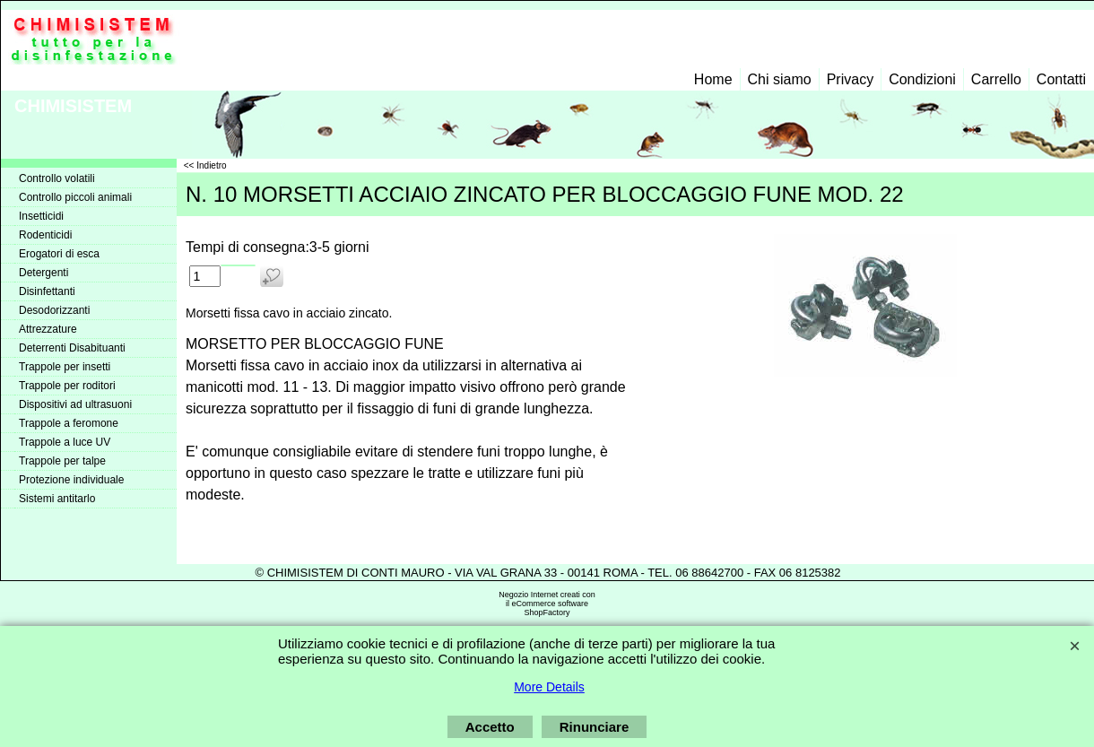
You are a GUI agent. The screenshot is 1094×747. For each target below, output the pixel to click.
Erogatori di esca (59, 254)
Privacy (850, 79)
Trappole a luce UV (64, 442)
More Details (549, 687)
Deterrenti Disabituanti (72, 348)
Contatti (1061, 79)
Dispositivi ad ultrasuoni (75, 404)
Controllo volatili (57, 178)
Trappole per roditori (67, 385)
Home (713, 79)
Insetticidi (41, 216)
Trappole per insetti (64, 366)
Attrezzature (48, 329)
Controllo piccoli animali (75, 197)
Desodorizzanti (54, 310)
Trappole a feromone (68, 423)
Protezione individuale (71, 479)
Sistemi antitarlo (57, 498)
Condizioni (922, 79)
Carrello (996, 79)
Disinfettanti (47, 291)
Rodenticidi (45, 235)
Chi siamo (780, 79)
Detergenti (43, 272)
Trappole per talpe (62, 461)
